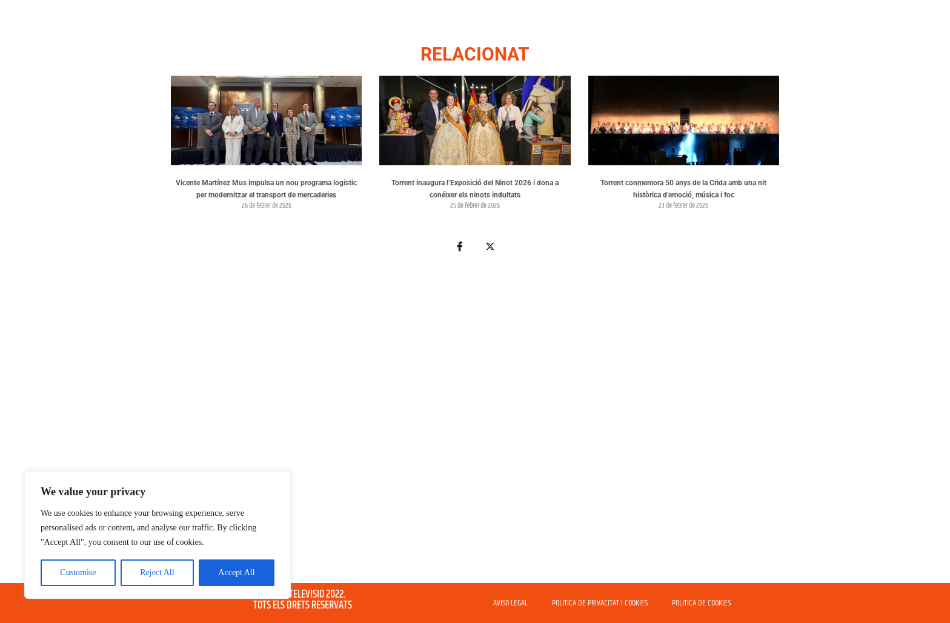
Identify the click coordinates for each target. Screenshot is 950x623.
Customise (78, 572)
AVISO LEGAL (510, 603)
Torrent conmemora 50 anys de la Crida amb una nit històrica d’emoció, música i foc (683, 189)
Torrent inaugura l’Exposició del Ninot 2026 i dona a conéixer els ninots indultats (475, 189)
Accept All (236, 572)
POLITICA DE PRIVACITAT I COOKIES (600, 603)
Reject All (157, 572)
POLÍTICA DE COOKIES (701, 603)
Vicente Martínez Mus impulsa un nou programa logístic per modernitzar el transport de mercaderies (266, 189)
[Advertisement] (475, 425)
